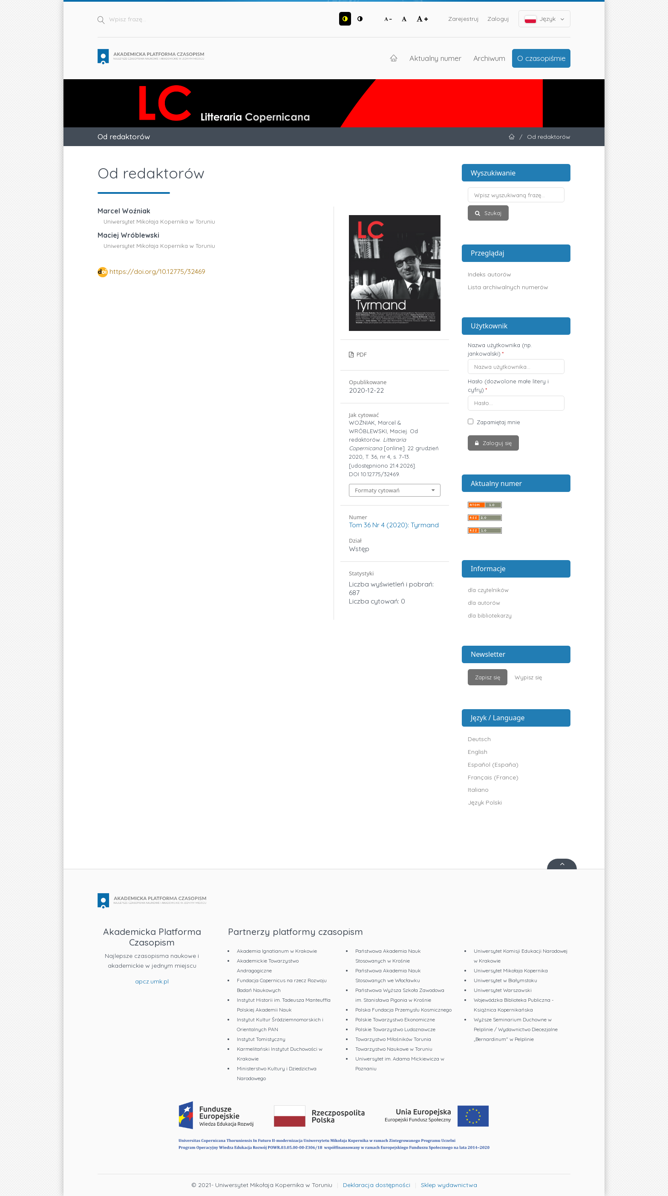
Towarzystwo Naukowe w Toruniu (393, 1049)
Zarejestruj (463, 19)
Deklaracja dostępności (376, 1185)
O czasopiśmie (541, 58)
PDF (361, 354)
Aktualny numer (435, 58)
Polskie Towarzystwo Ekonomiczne (395, 1019)
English (477, 752)
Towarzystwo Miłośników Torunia (393, 1039)
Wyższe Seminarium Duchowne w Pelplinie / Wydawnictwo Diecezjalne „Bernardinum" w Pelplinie (516, 1029)
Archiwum (489, 58)
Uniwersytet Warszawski (503, 990)
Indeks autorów (489, 274)
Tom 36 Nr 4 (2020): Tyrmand (394, 524)
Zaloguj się (496, 443)
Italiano (478, 790)
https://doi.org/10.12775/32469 (157, 271)
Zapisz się (487, 677)
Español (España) (493, 764)
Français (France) (493, 777)
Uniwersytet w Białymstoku (505, 980)
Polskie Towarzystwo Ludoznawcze (395, 1029)
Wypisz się (528, 677)
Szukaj (492, 213)
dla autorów (484, 602)
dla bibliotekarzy (490, 615)
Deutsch (479, 739)
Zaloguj (498, 19)
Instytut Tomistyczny (261, 1039)
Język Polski (485, 802)
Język (544, 19)
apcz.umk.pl (152, 981)
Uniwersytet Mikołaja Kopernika (511, 970)
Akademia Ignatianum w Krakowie (277, 951)
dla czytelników (488, 589)
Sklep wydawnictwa (449, 1185)
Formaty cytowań (377, 490)
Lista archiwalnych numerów (508, 287)
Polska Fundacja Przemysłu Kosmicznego (403, 1009)
